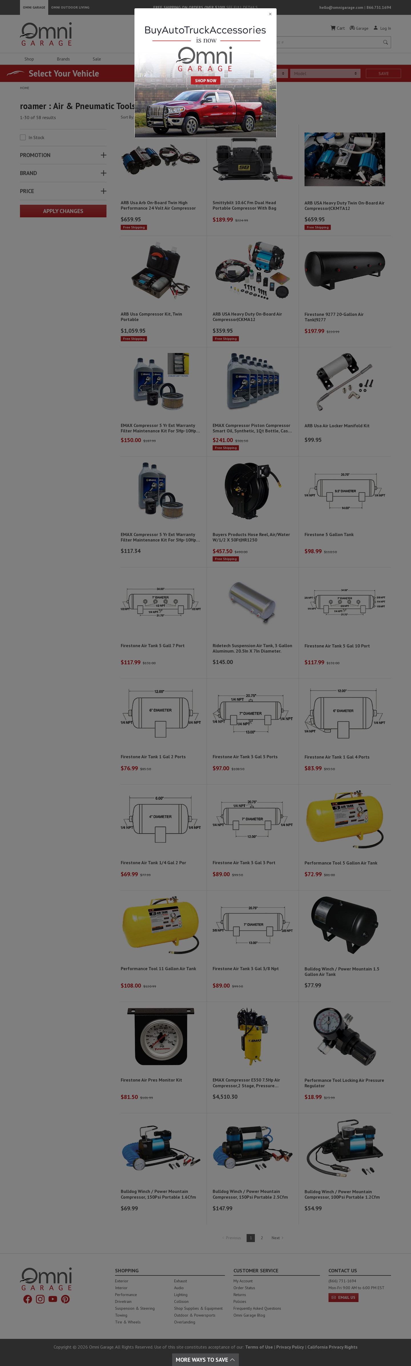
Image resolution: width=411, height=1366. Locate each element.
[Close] (205, 14)
